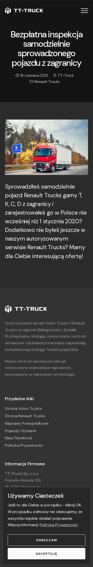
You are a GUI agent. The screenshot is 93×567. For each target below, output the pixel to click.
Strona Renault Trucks (25, 416)
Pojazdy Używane (20, 430)
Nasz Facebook (18, 438)
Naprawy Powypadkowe (27, 423)
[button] (84, 10)
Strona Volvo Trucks (23, 408)
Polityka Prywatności (59, 524)
